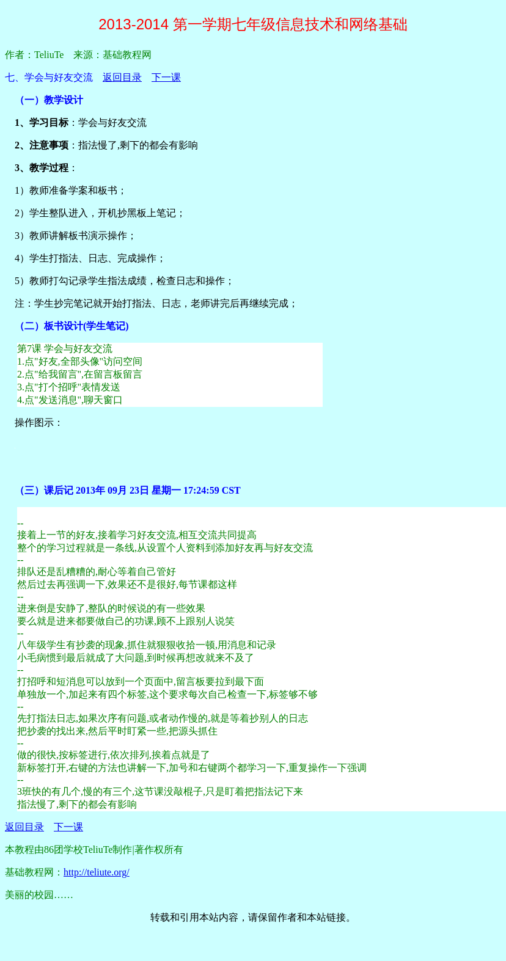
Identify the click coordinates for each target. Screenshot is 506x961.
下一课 (166, 77)
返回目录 (122, 77)
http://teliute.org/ (97, 872)
